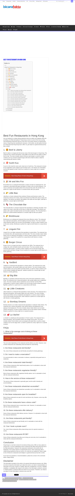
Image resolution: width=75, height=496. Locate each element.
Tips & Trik (65, 26)
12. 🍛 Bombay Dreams (13, 85)
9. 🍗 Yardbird (10, 81)
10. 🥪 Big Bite (11, 82)
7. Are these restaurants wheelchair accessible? (18, 98)
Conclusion (10, 108)
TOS (27, 1)
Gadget (13, 26)
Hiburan (19, 26)
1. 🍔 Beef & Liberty (12, 68)
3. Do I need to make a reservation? (16, 93)
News (48, 26)
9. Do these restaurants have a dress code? (18, 101)
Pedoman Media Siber (21, 1)
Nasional (42, 26)
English (15, 29)
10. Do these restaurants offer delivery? (17, 102)
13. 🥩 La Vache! (11, 87)
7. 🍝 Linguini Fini (11, 78)
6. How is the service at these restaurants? (17, 97)
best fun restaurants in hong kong (10, 479)
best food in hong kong (28, 478)
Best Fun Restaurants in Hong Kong (13, 67)
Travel (4, 29)
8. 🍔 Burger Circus (11, 79)
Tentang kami (8, 1)
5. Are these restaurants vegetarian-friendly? (18, 95)
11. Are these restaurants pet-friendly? (17, 104)
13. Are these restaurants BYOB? (16, 107)
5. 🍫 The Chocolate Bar (13, 75)
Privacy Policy (32, 1)
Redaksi (14, 1)
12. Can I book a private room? (16, 105)
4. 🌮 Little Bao (11, 73)
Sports (10, 29)
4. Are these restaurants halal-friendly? (17, 94)
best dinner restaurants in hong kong (13, 478)
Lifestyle (36, 26)
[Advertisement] (46, 14)
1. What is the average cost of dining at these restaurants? (20, 90)
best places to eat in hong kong (9, 481)
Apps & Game (6, 26)
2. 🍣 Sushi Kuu (11, 70)
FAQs (9, 89)
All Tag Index (45, 1)
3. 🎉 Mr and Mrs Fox (12, 71)
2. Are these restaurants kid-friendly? (16, 91)
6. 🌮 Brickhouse (11, 76)
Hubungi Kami (38, 1)
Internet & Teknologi (56, 26)
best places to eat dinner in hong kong (28, 479)
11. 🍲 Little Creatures (12, 84)
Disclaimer (10, 110)
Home (4, 1)
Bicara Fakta (70, 493)
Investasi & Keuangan (28, 26)
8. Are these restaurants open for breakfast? (18, 100)
